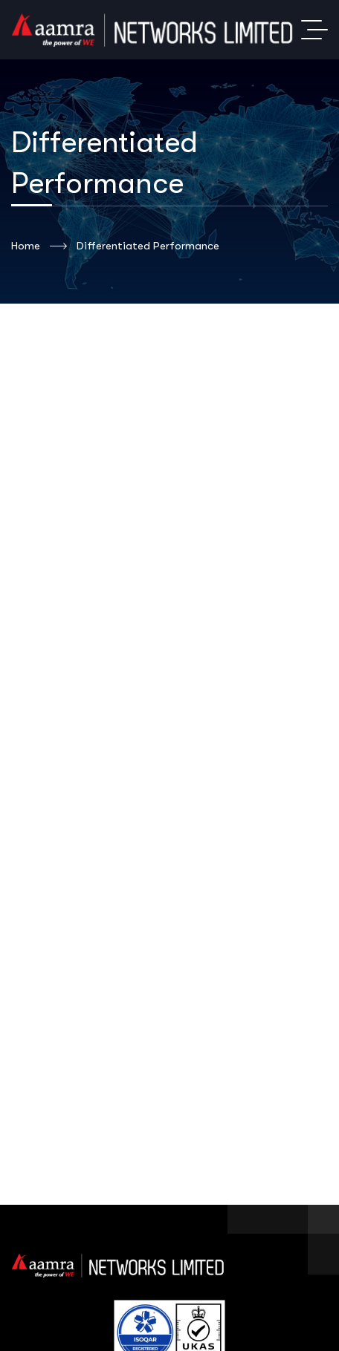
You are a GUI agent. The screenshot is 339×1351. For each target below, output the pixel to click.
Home (39, 246)
